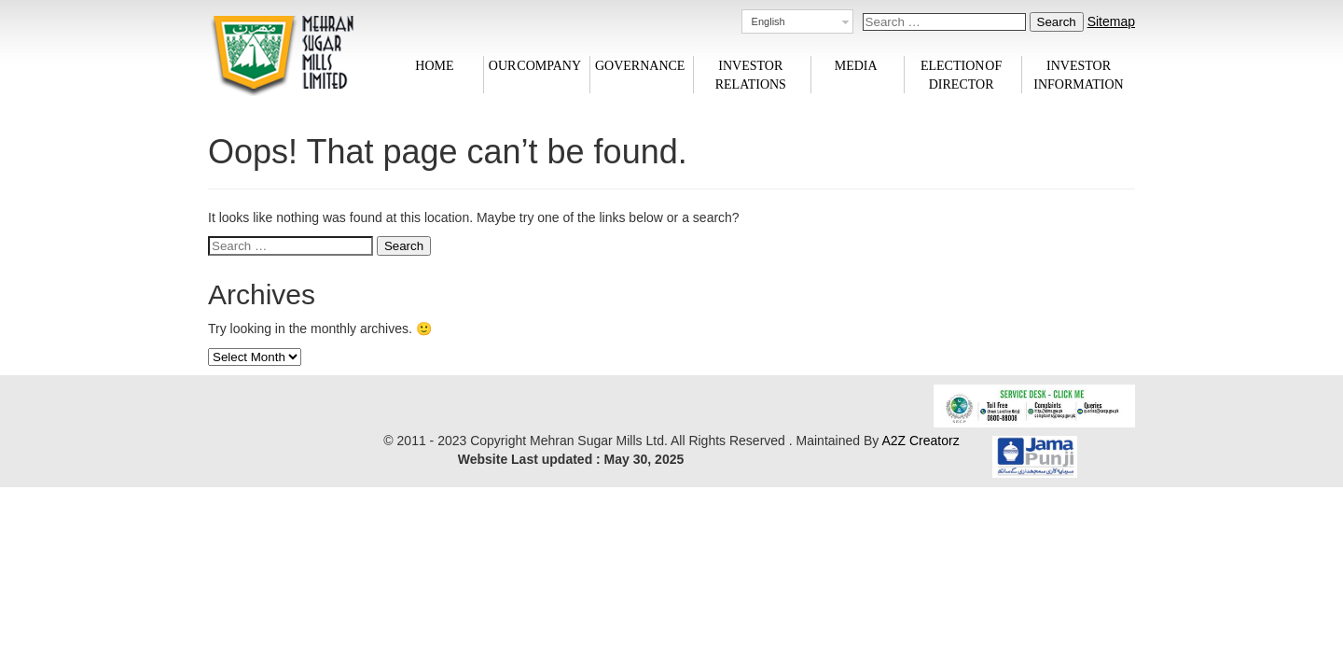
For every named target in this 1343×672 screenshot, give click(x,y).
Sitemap (1111, 21)
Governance (640, 64)
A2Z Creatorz (920, 440)
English (768, 21)
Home (434, 64)
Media (856, 64)
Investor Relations (750, 74)
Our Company (535, 64)
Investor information (1078, 74)
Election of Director (961, 74)
